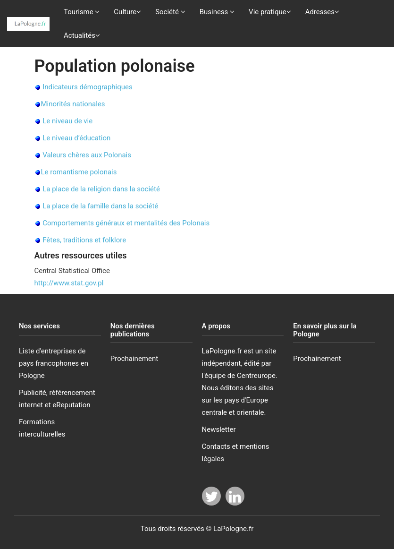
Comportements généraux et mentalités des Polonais (126, 223)
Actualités (82, 35)
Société (170, 12)
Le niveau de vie (67, 121)
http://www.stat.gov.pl (69, 283)
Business (217, 12)
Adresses (322, 12)
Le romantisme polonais (79, 172)
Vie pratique (270, 12)
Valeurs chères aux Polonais (86, 155)
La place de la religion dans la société (101, 189)
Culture (127, 12)
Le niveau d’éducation (76, 138)
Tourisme (82, 12)
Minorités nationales (73, 104)
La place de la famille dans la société (100, 206)
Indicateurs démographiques (87, 87)
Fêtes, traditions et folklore (84, 240)
